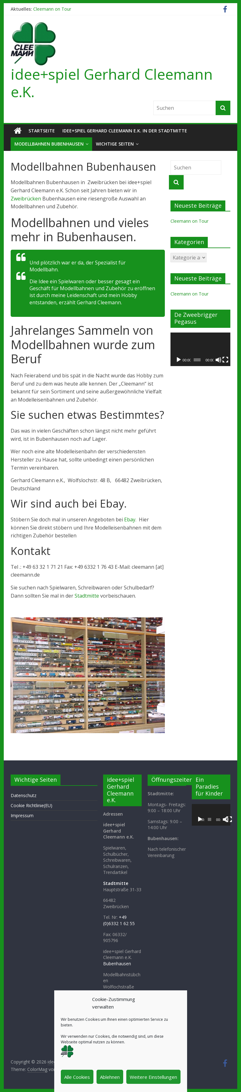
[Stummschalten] (218, 360)
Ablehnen (110, 1077)
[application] (200, 349)
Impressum (22, 815)
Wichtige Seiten (115, 144)
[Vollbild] (225, 360)
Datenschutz (23, 795)
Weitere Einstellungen (153, 1077)
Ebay (129, 519)
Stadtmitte (87, 595)
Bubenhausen (117, 964)
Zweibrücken (26, 198)
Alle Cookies (77, 1077)
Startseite (42, 131)
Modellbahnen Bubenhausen (49, 144)
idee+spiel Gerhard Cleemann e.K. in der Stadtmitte (124, 131)
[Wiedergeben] (179, 360)
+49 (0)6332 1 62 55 (119, 920)
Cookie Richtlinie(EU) (31, 805)
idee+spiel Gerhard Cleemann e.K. (112, 82)
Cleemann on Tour (52, 9)
